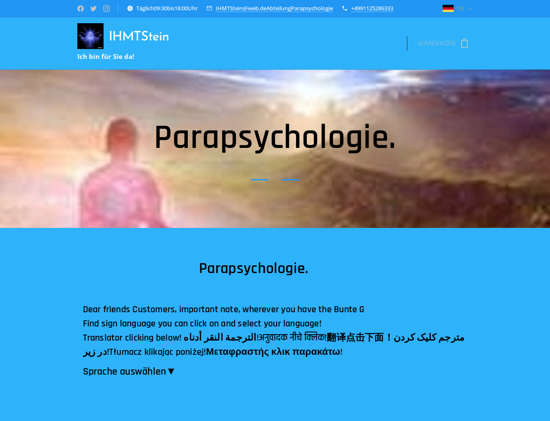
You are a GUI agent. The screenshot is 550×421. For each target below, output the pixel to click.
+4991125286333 (372, 8)
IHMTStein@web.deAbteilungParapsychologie (274, 8)
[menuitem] (201, 43)
